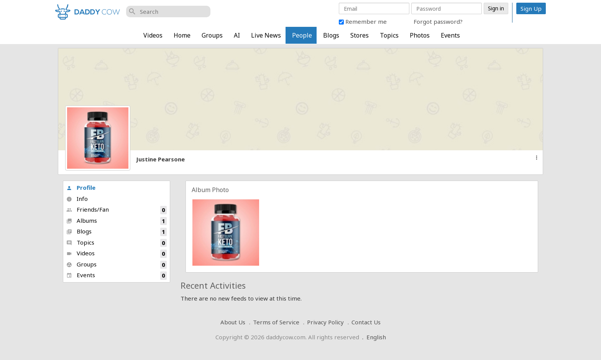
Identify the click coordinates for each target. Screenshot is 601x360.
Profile (80, 187)
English (376, 337)
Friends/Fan (116, 209)
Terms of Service (276, 322)
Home (182, 35)
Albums (116, 221)
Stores (359, 35)
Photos (420, 35)
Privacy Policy (325, 322)
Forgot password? (438, 21)
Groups (212, 35)
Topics (389, 35)
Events (450, 35)
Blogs (331, 35)
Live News (266, 35)
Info (77, 198)
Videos (153, 35)
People (302, 35)
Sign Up (531, 8)
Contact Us (366, 322)
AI (237, 35)
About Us (232, 322)
